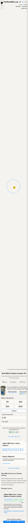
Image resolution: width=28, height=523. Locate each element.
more (22, 502)
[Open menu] (25, 2)
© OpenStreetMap (16, 369)
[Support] (23, 2)
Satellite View (24, 8)
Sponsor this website (14, 468)
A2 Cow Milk (13, 521)
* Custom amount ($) (7, 414)
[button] (14, 187)
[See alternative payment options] (16, 432)
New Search (24, 6)
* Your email (4, 421)
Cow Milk (6, 521)
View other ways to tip (14, 436)
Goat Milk (21, 521)
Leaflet (9, 369)
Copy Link (13, 382)
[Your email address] (14, 424)
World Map (18, 6)
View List (22, 382)
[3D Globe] (20, 2)
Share (5, 382)
